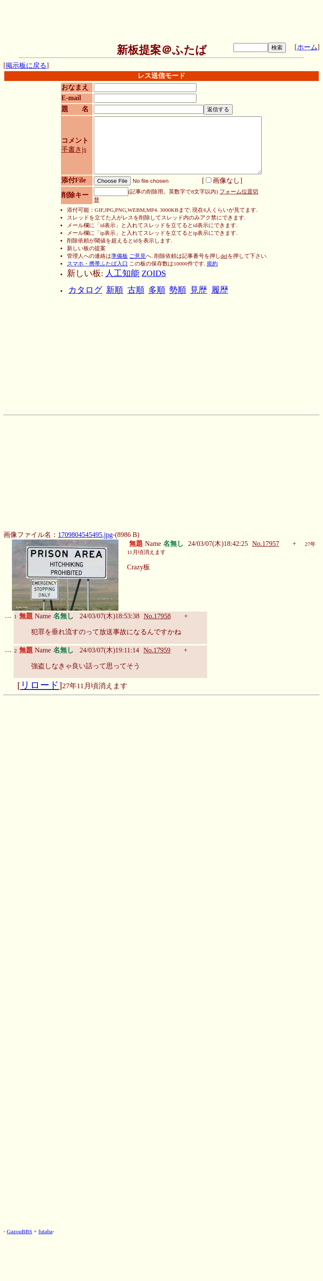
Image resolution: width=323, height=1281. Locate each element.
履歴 (219, 290)
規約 (212, 263)
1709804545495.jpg (85, 534)
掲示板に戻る (26, 65)
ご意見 (137, 256)
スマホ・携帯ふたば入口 (97, 263)
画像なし (223, 180)
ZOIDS (153, 273)
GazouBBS (19, 1231)
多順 (156, 290)
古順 (135, 290)
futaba (45, 1231)
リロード (39, 685)
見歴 (198, 290)
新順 (114, 290)
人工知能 (122, 273)
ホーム (307, 47)
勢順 (177, 290)
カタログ (85, 290)
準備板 (119, 256)
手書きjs (74, 149)
